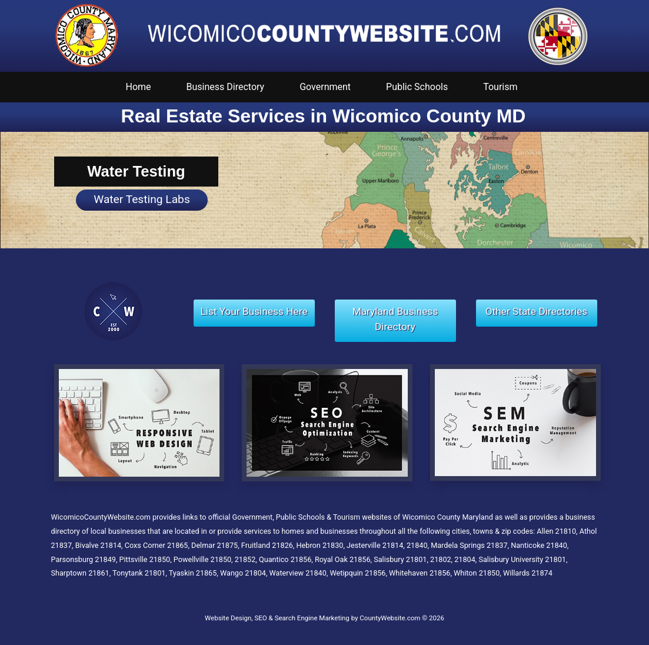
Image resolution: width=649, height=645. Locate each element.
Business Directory (226, 86)
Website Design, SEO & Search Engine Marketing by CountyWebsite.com (312, 618)
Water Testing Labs (142, 199)
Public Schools (417, 86)
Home (138, 86)
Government (325, 86)
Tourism (500, 86)
